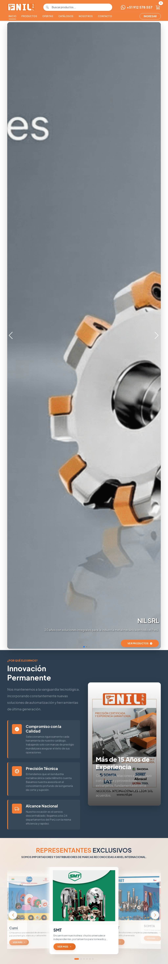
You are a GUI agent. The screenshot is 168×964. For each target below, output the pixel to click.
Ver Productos (139, 643)
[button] (157, 335)
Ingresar (150, 16)
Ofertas (47, 16)
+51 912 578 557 (136, 7)
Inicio (12, 16)
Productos (29, 16)
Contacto (105, 16)
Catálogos (66, 16)
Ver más (19, 942)
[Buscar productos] (80, 7)
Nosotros (86, 16)
